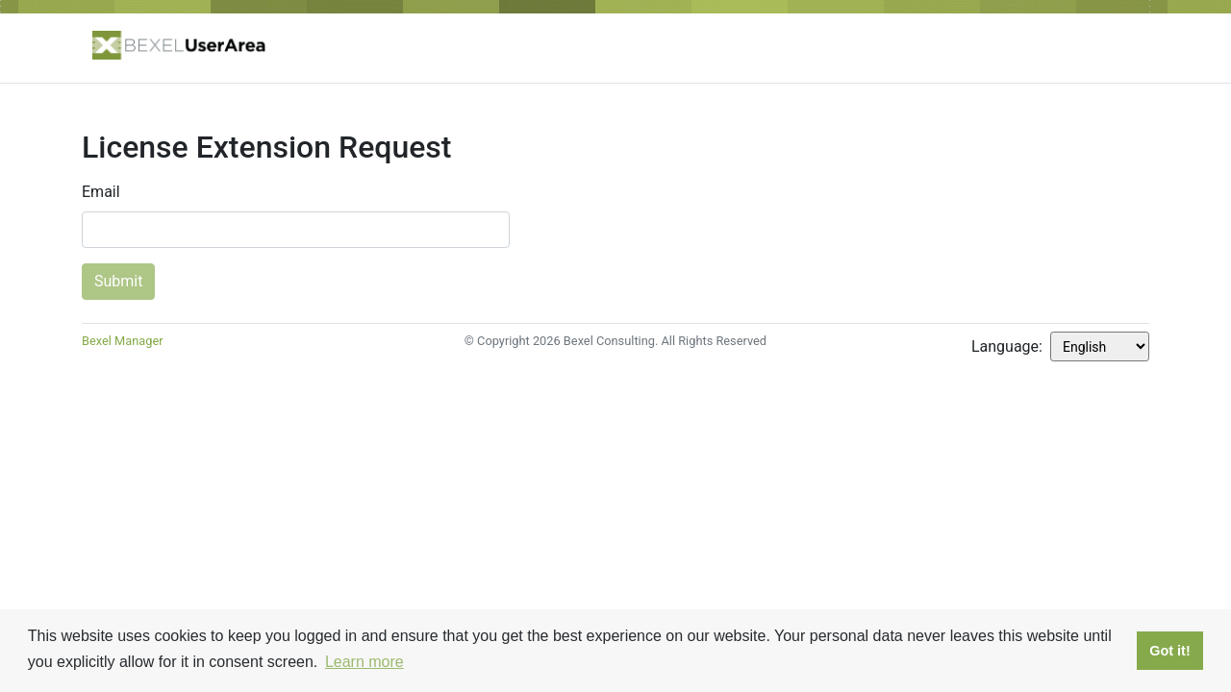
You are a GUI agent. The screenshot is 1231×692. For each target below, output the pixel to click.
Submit (118, 281)
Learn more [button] (364, 662)
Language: (1007, 346)
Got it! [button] (1169, 650)
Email (101, 192)
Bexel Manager (122, 341)
